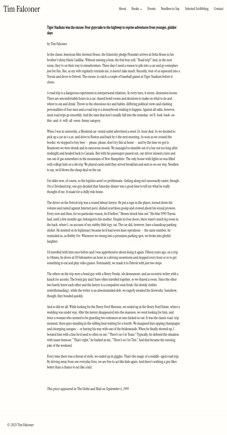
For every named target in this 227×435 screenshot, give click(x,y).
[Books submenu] (141, 9)
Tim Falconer (22, 9)
